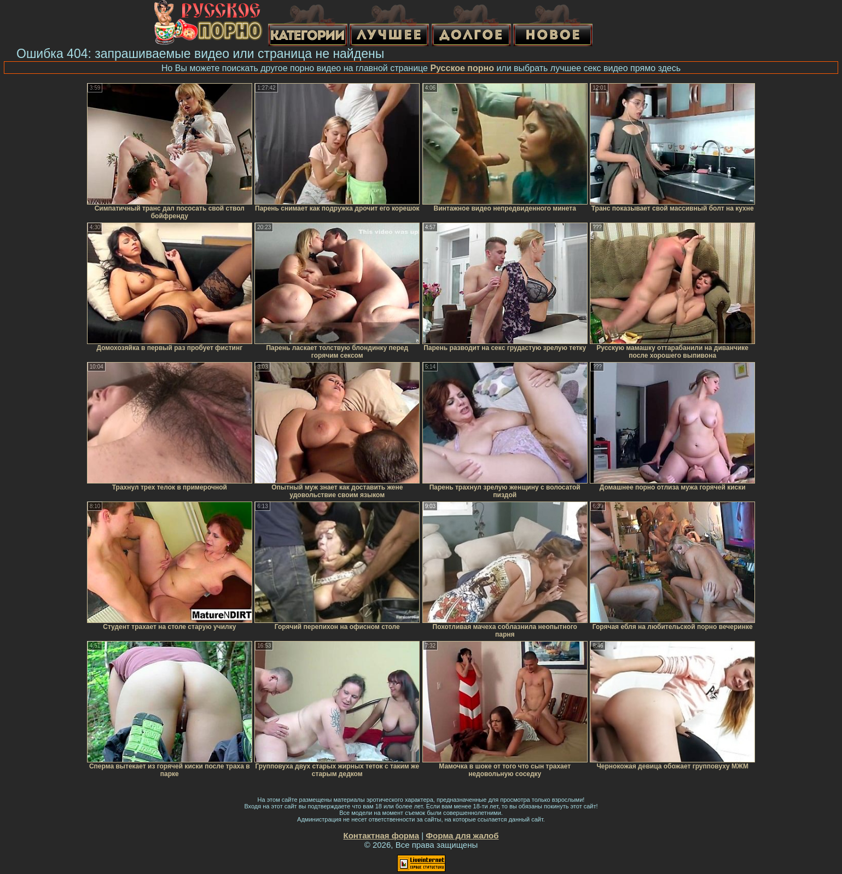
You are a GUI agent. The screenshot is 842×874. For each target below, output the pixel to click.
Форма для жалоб (462, 835)
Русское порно (462, 68)
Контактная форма (381, 835)
